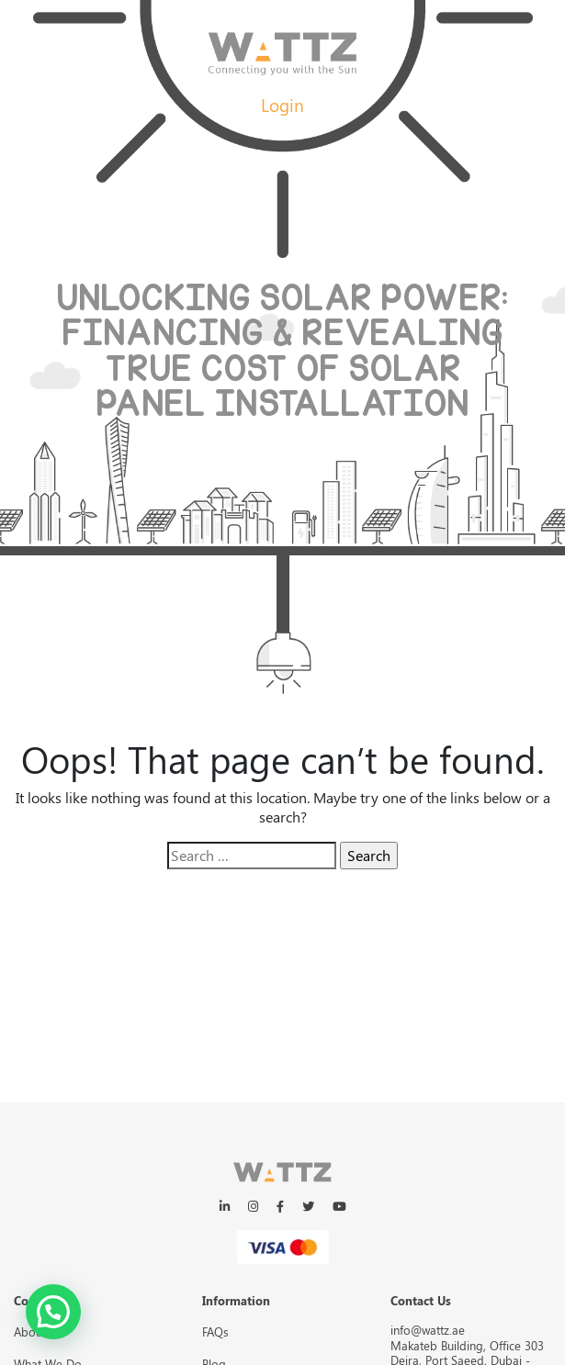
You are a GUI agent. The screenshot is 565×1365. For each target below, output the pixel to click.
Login (282, 105)
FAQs (215, 1331)
